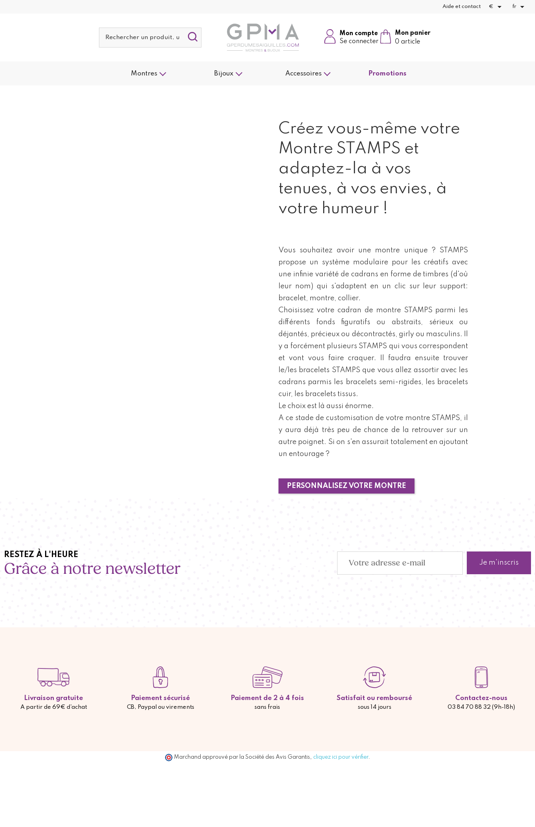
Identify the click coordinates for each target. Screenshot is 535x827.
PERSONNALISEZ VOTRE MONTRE (346, 486)
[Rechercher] (150, 38)
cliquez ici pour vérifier (340, 757)
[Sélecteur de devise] (496, 7)
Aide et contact (461, 6)
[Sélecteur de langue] (519, 7)
